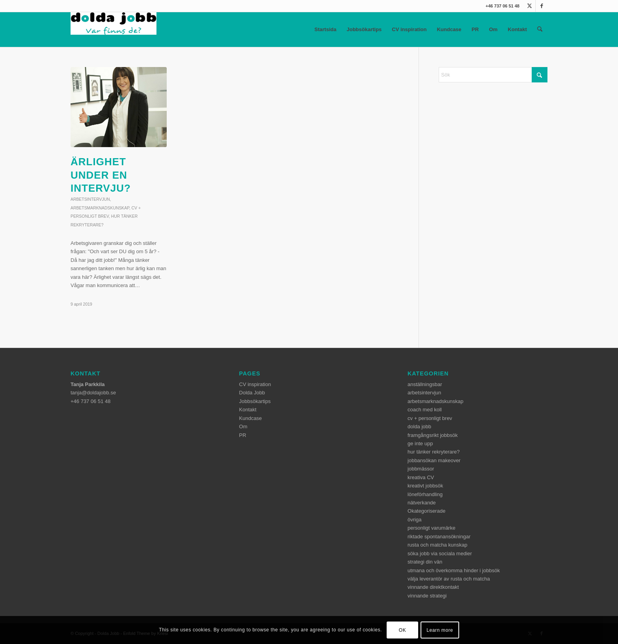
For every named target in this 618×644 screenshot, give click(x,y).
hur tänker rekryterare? (434, 452)
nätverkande (422, 503)
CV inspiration (409, 29)
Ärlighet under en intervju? (101, 175)
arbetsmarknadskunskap (100, 208)
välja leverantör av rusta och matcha (449, 579)
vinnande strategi (427, 596)
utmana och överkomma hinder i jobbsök (454, 570)
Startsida (326, 29)
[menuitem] (539, 29)
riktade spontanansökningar (439, 536)
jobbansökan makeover (434, 460)
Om (493, 29)
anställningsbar (425, 384)
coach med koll (425, 410)
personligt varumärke (431, 528)
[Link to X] (529, 6)
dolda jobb (419, 426)
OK (402, 630)
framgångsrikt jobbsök (433, 435)
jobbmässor (421, 469)
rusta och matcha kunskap (437, 545)
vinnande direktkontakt (433, 587)
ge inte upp (420, 443)
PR (475, 29)
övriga (414, 520)
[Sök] (539, 29)
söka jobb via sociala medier (440, 553)
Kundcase (449, 29)
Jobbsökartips (364, 29)
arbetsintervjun (90, 199)
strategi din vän (425, 562)
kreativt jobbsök (425, 486)
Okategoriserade (426, 511)
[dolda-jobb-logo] (113, 29)
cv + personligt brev (430, 418)
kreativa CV (421, 477)
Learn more (439, 630)
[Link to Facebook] (541, 6)
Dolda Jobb (252, 393)
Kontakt (517, 29)
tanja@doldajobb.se (93, 393)
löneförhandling (425, 494)
